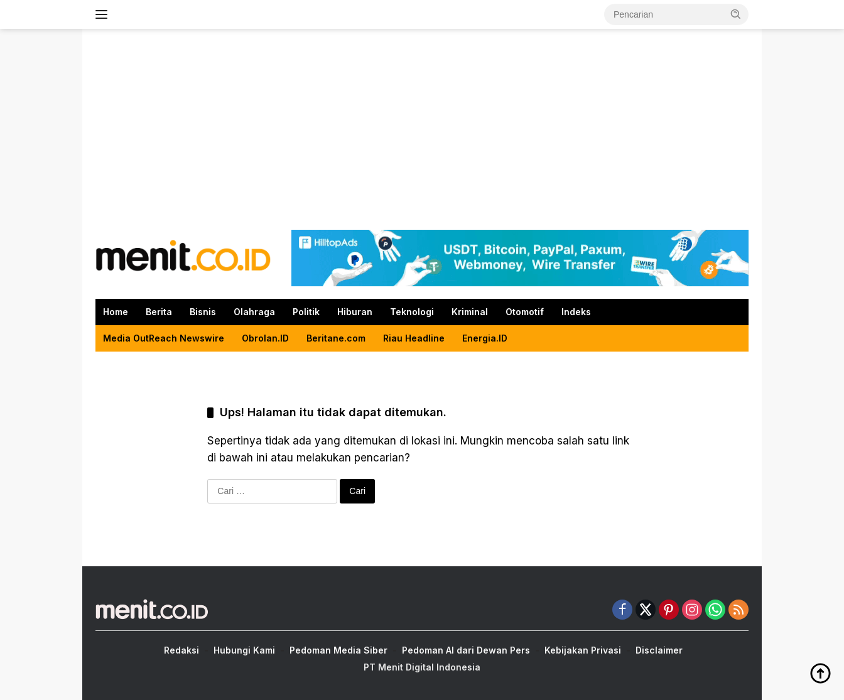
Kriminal (470, 311)
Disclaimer (659, 650)
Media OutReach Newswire (163, 338)
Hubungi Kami (244, 650)
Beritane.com (335, 338)
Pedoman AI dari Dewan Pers (466, 650)
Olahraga (254, 311)
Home (115, 311)
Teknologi (412, 311)
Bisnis (203, 311)
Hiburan (354, 311)
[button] (736, 14)
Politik (306, 311)
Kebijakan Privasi (582, 650)
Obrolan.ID (265, 338)
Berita (159, 311)
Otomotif (525, 311)
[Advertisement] (422, 129)
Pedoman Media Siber (338, 650)
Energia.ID (484, 338)
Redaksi (181, 650)
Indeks (576, 311)
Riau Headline (414, 338)
